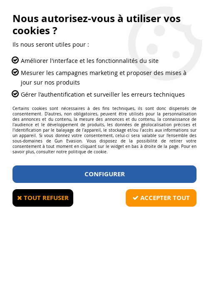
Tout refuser (43, 197)
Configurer (105, 174)
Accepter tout (161, 197)
